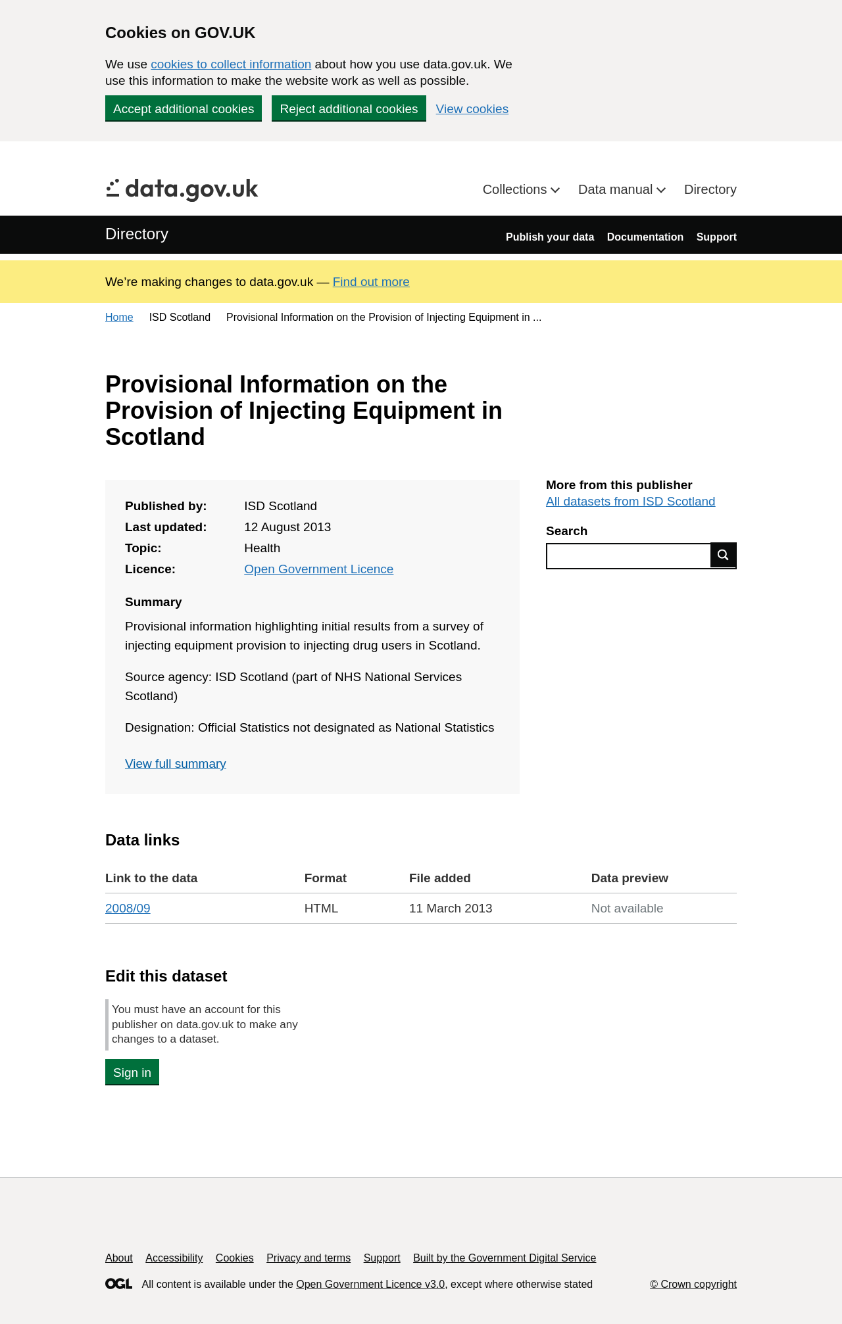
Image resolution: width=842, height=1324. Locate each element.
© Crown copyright (693, 1284)
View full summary (175, 763)
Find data (723, 554)
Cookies (235, 1258)
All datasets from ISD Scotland (631, 501)
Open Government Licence (318, 569)
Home (119, 317)
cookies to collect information (231, 64)
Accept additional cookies (183, 109)
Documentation (645, 237)
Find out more (371, 282)
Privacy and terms (308, 1258)
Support (717, 237)
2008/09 (128, 908)
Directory (710, 189)
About (119, 1258)
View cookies (472, 109)
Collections (517, 189)
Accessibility (174, 1258)
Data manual (617, 189)
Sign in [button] (132, 1072)
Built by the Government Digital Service (504, 1258)
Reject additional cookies (349, 109)
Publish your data (550, 237)
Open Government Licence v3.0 (370, 1284)
